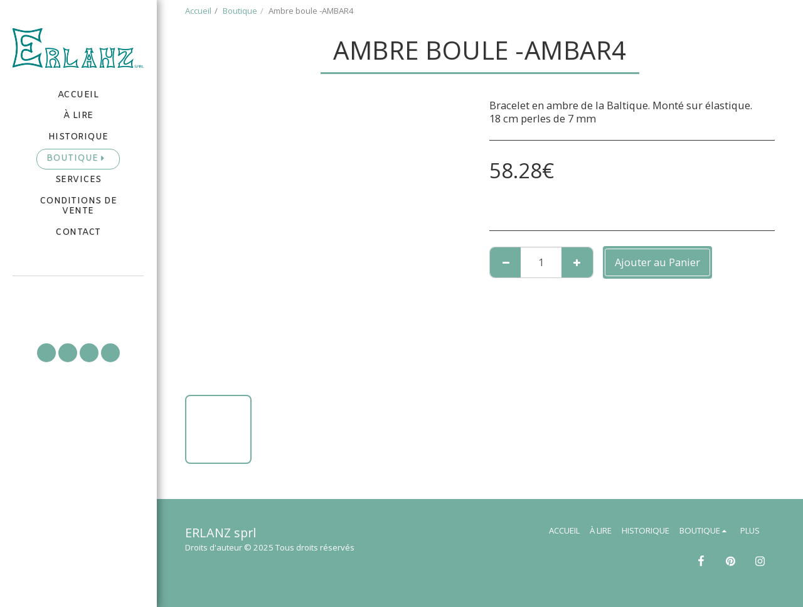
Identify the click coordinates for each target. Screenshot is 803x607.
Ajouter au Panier (657, 262)
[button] (78, 293)
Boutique (240, 10)
